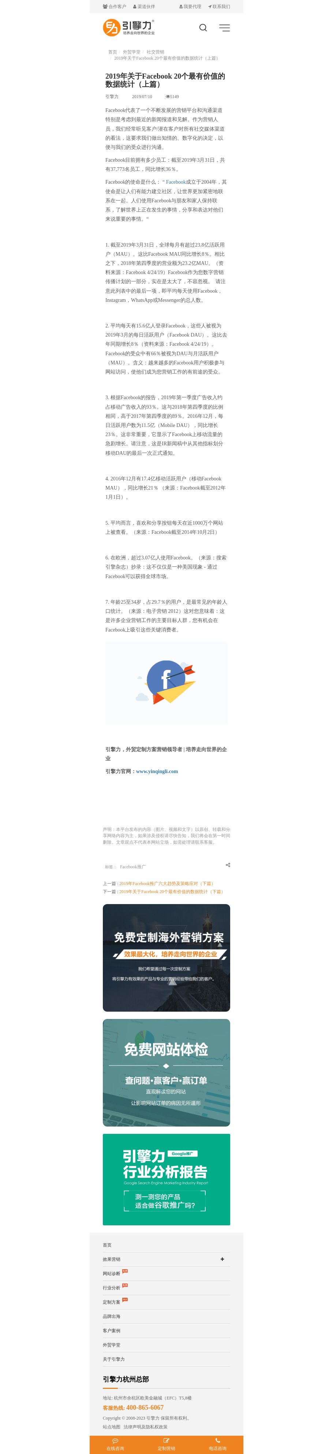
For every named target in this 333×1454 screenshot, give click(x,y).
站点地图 (111, 1426)
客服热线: (133, 1408)
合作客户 (115, 6)
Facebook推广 (133, 866)
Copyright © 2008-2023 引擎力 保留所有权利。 (147, 1418)
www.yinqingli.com (157, 771)
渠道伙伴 (144, 6)
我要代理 (190, 6)
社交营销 (155, 52)
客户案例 (111, 1330)
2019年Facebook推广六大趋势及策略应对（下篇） (167, 883)
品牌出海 (111, 1316)
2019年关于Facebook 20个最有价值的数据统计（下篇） (172, 891)
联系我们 (219, 6)
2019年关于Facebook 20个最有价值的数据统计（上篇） (167, 58)
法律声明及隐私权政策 (144, 1426)
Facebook (176, 182)
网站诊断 (115, 1273)
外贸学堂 (132, 52)
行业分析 (115, 1287)
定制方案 (115, 1302)
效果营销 (111, 1259)
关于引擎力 (114, 1359)
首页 (112, 52)
